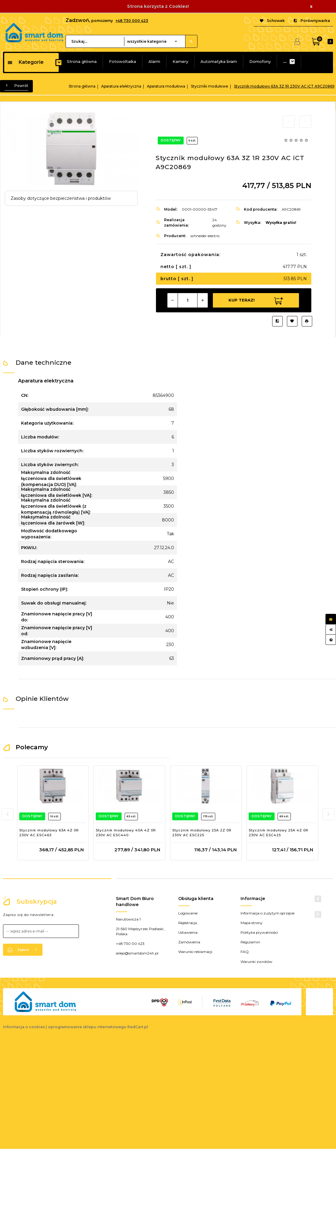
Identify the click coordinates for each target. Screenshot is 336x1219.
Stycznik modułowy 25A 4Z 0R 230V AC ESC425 (278, 832)
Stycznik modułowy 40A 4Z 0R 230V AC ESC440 (126, 832)
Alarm (154, 61)
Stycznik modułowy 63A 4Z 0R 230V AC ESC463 (49, 832)
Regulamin (250, 942)
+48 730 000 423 (131, 20)
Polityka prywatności (259, 932)
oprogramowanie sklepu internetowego (87, 1027)
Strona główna (82, 61)
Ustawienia (188, 932)
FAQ (245, 951)
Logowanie (188, 913)
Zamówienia (189, 942)
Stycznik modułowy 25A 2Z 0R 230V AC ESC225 (202, 832)
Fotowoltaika (122, 61)
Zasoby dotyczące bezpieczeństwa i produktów (61, 198)
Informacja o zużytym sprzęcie (267, 913)
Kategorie (25, 62)
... (285, 61)
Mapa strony (252, 922)
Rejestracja (187, 922)
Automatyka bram (219, 61)
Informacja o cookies (24, 1027)
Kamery (180, 61)
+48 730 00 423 (130, 943)
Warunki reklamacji (195, 951)
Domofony (260, 61)
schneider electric (205, 236)
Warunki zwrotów (256, 961)
